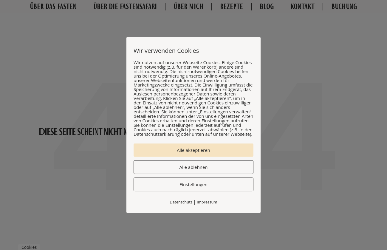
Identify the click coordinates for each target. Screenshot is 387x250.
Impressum (207, 202)
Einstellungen (193, 184)
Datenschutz (181, 202)
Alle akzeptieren (193, 150)
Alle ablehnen (193, 167)
